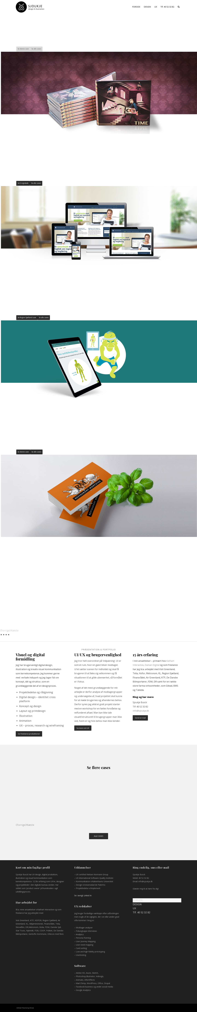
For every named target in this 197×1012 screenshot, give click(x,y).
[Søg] (178, 7)
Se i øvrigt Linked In (83, 895)
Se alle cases (36, 49)
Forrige (5, 630)
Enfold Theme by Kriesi (25, 1008)
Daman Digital (152, 664)
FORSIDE (138, 900)
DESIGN (137, 904)
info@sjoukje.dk (141, 710)
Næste (14, 630)
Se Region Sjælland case (27, 317)
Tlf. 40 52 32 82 (141, 912)
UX (134, 908)
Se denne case (23, 49)
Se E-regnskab (23, 183)
